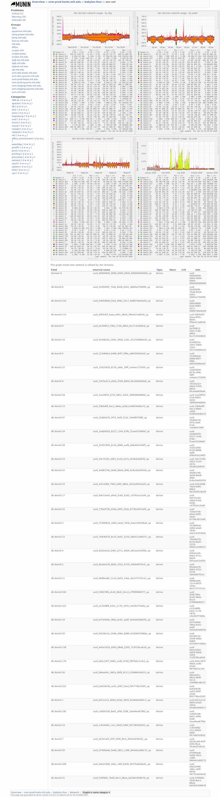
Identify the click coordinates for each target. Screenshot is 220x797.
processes (17, 157)
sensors (16, 160)
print (14, 150)
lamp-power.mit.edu (23, 34)
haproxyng (17, 116)
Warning (16, 16)
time (14, 170)
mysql (15, 125)
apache (16, 103)
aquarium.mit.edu (21, 31)
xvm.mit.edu (19, 92)
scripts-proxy (19, 53)
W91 (14, 28)
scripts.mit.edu (20, 57)
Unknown (17, 20)
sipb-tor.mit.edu (20, 60)
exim (14, 113)
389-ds (15, 100)
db (13, 106)
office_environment (22, 138)
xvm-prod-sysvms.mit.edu (26, 82)
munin (15, 122)
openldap (17, 144)
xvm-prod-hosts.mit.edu (65, 2)
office (15, 47)
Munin (39, 795)
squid (15, 163)
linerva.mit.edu (20, 41)
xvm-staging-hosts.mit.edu (26, 85)
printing (16, 154)
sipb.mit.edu (18, 63)
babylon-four (94, 2)
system (16, 166)
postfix (15, 147)
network (16, 132)
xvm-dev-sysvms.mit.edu (25, 76)
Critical (15, 13)
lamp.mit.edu (19, 37)
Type (159, 270)
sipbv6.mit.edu (20, 66)
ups (14, 173)
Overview (38, 2)
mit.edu (16, 44)
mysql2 (16, 129)
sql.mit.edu (18, 69)
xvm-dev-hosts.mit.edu (24, 73)
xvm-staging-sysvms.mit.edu (27, 89)
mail (14, 119)
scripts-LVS (18, 50)
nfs (13, 135)
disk (14, 109)
